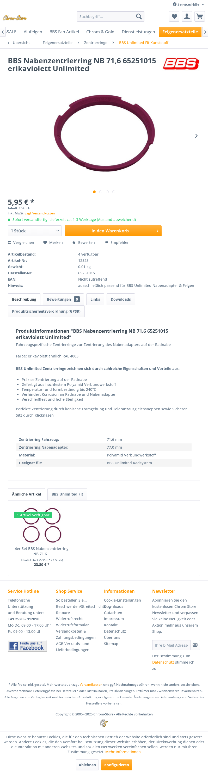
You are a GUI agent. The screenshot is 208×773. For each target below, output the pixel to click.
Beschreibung (24, 299)
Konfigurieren (116, 764)
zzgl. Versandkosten (40, 213)
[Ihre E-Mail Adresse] (171, 645)
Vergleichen (21, 242)
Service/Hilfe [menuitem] (186, 4)
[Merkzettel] (174, 16)
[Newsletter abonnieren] (195, 645)
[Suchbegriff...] (110, 16)
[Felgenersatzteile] (180, 32)
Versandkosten (91, 684)
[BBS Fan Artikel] (64, 32)
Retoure (63, 612)
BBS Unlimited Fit (67, 494)
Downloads (121, 299)
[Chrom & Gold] (100, 32)
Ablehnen (87, 764)
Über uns (112, 637)
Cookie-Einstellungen (122, 600)
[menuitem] (110, 16)
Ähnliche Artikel (26, 494)
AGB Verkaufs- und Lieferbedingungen (72, 646)
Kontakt (111, 624)
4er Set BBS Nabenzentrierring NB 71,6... (42, 551)
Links (95, 299)
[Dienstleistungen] (138, 32)
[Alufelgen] (33, 32)
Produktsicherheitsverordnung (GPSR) (46, 311)
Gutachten (113, 612)
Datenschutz (115, 631)
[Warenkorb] (199, 16)
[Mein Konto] (187, 16)
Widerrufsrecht (69, 618)
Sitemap (111, 643)
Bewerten (84, 242)
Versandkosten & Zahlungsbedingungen (76, 634)
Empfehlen (117, 242)
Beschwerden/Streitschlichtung (79, 606)
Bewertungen (63, 299)
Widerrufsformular (72, 624)
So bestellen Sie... (71, 600)
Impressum (114, 618)
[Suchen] (138, 16)
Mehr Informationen (123, 751)
